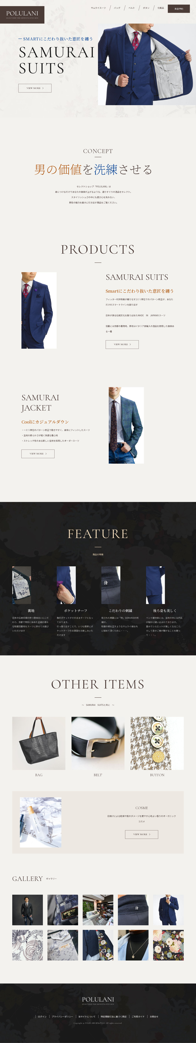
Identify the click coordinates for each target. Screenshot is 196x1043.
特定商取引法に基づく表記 (113, 1016)
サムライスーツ (98, 7)
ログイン (42, 1016)
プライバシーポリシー (62, 1016)
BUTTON (157, 775)
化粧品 (161, 7)
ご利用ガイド (138, 1016)
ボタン (146, 7)
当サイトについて (87, 1016)
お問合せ (154, 1016)
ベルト (131, 7)
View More (121, 344)
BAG (38, 775)
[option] (98, 64)
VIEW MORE (33, 88)
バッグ (117, 7)
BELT (98, 775)
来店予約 (179, 8)
